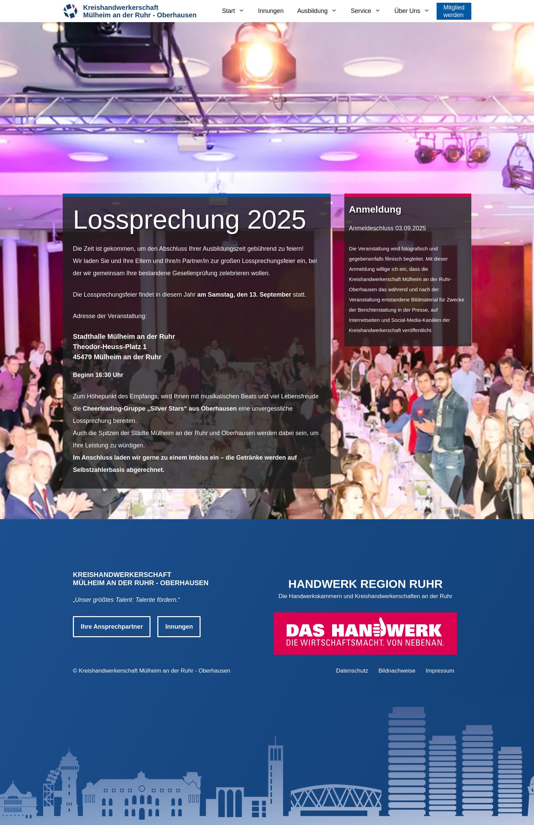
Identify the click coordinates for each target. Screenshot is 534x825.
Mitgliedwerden (454, 11)
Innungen (271, 10)
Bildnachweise (396, 670)
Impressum (440, 670)
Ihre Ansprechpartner (112, 626)
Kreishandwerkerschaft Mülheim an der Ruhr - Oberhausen (154, 670)
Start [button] (236, 11)
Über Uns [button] (415, 11)
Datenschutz (352, 670)
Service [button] (369, 11)
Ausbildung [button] (320, 11)
